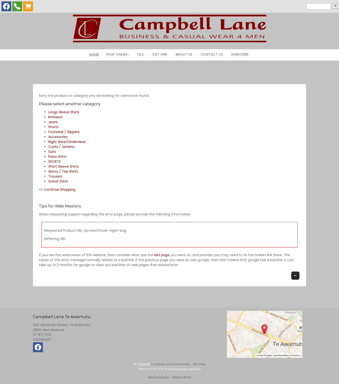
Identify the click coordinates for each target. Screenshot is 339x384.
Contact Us (212, 54)
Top (295, 275)
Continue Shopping (59, 189)
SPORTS (54, 161)
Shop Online (117, 54)
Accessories (58, 136)
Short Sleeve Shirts (63, 166)
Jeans (53, 122)
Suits (52, 151)
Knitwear (55, 117)
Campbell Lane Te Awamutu (170, 364)
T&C (141, 54)
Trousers (55, 176)
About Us (184, 54)
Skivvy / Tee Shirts (63, 171)
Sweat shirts (58, 181)
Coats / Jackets (61, 146)
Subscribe (240, 54)
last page (162, 255)
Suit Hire (160, 54)
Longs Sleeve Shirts (63, 112)
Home (94, 54)
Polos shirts (57, 156)
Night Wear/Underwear (67, 141)
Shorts (53, 127)
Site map (199, 364)
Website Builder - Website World (169, 377)
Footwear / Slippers (64, 131)
